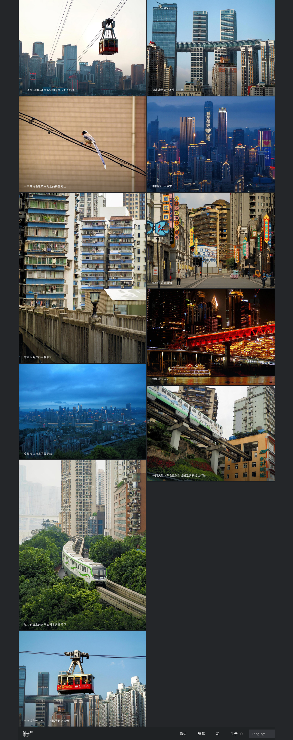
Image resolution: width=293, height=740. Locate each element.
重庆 (26, 735)
